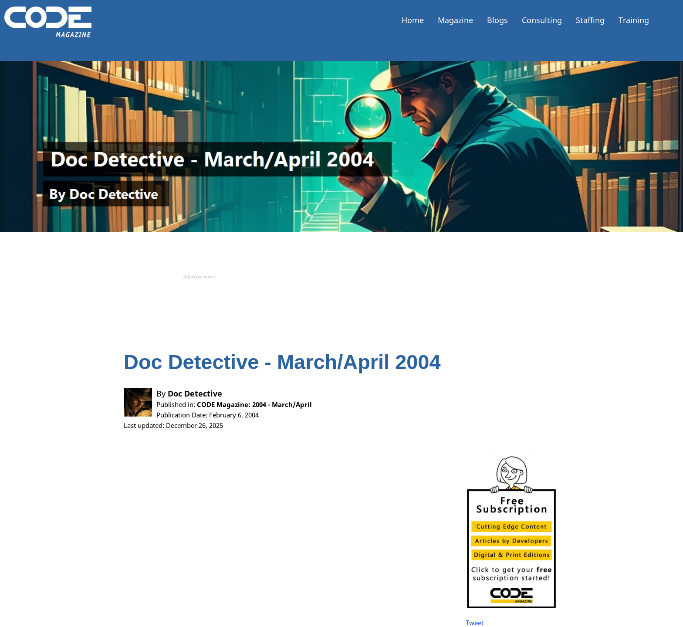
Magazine (455, 20)
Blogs (497, 20)
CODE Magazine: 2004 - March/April (254, 404)
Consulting (542, 20)
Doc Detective (195, 393)
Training (634, 20)
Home (413, 20)
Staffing (590, 20)
